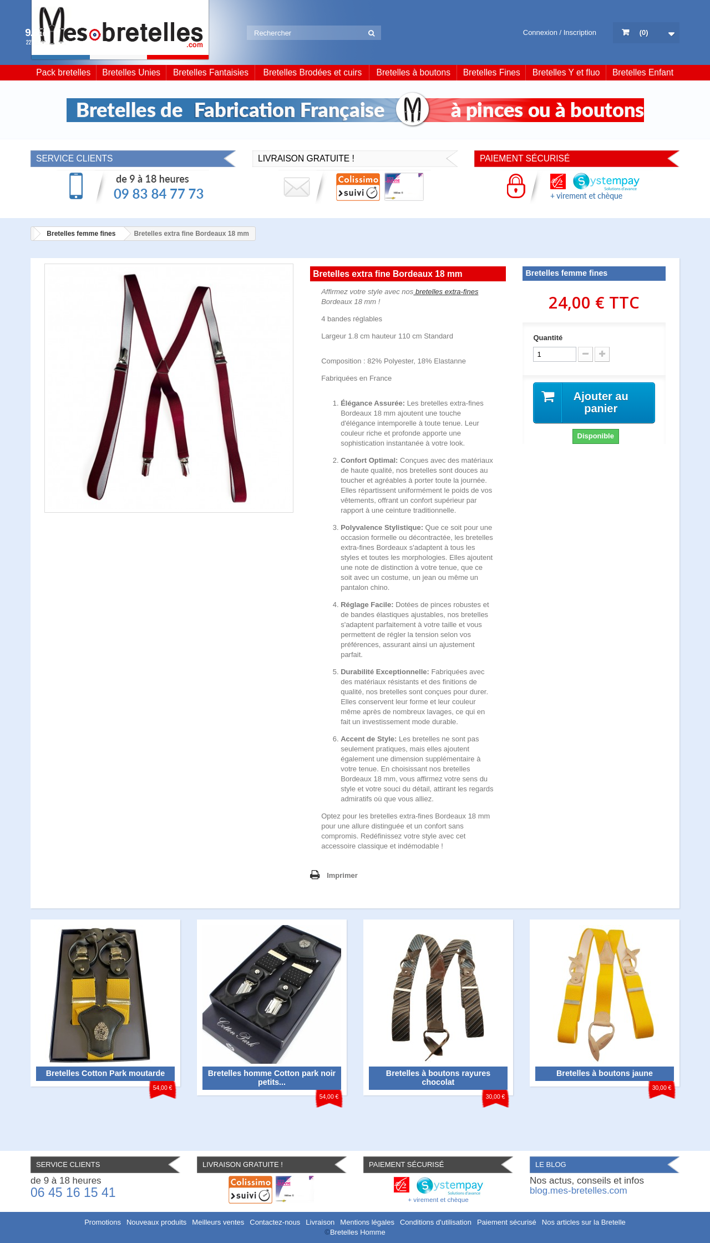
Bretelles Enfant (642, 72)
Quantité (547, 338)
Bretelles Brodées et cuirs (312, 72)
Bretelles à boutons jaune (604, 1073)
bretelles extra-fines (445, 291)
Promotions (102, 1222)
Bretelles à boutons (414, 72)
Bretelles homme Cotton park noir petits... (272, 1078)
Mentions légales (367, 1222)
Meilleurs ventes (218, 1222)
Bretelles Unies (131, 72)
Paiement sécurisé (506, 1222)
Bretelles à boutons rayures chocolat (438, 1078)
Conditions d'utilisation (435, 1222)
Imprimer (342, 875)
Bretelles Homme (358, 1232)
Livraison (320, 1222)
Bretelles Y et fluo (566, 72)
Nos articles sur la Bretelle (584, 1222)
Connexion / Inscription (559, 32)
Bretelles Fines (491, 72)
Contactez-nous (275, 1222)
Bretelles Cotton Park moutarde (105, 1073)
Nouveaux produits (156, 1222)
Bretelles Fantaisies (210, 72)
